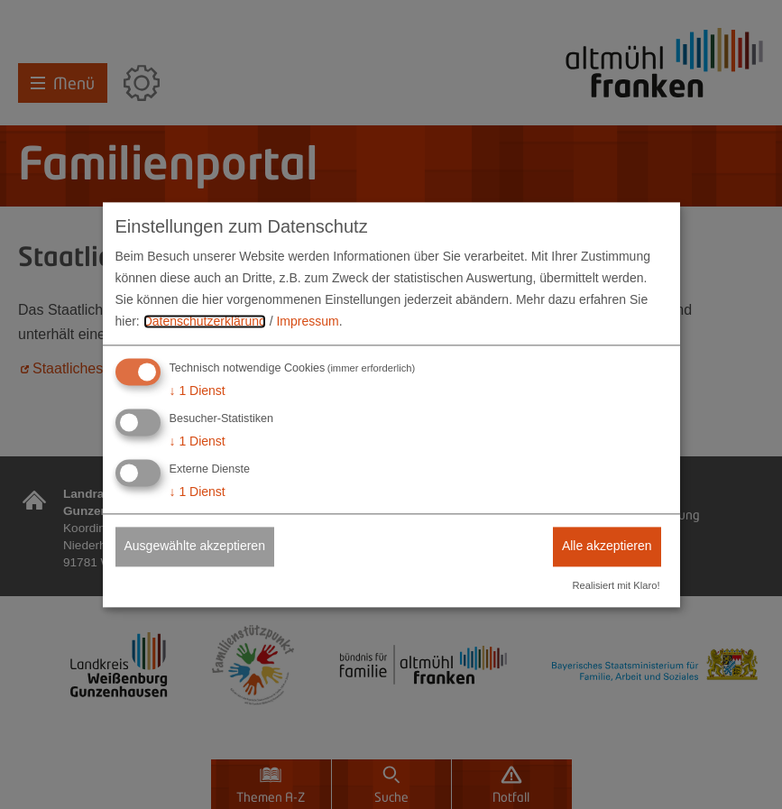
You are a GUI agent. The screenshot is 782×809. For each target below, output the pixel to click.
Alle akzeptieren (607, 545)
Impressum (307, 321)
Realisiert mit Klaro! (616, 585)
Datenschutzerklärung (204, 321)
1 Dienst (197, 391)
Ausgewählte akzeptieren (194, 545)
